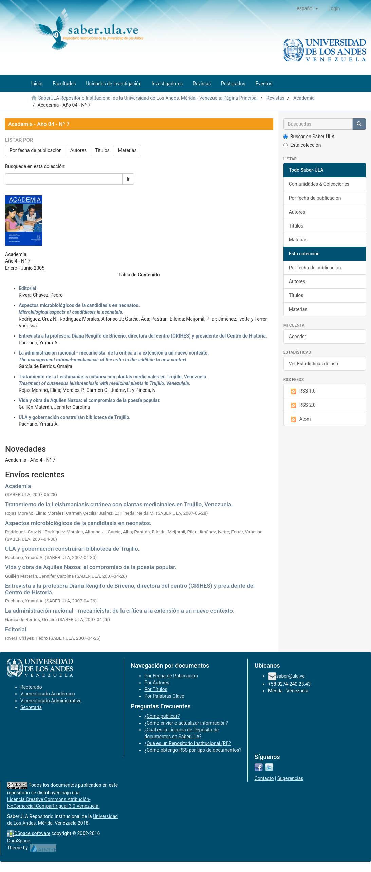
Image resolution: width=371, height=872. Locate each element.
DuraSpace (18, 840)
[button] (307, 8)
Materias (127, 150)
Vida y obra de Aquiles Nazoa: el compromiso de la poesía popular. (91, 567)
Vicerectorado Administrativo (51, 700)
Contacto (264, 778)
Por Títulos (155, 689)
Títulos (102, 150)
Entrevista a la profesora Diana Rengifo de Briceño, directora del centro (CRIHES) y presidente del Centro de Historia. (130, 589)
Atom (300, 419)
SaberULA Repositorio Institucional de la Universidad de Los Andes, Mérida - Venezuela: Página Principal (147, 98)
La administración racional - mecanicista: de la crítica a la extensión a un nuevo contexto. (120, 610)
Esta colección (302, 145)
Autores (78, 150)
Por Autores (156, 682)
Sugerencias (290, 778)
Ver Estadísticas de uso (313, 363)
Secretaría (31, 707)
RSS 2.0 (302, 405)
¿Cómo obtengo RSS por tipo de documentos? (192, 750)
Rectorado (31, 687)
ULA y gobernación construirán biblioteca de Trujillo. (72, 548)
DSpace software (32, 833)
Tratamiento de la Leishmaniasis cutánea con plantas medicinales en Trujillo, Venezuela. (119, 504)
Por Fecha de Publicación (171, 675)
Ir (128, 179)
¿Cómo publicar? (162, 716)
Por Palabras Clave (164, 696)
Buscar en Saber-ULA (309, 136)
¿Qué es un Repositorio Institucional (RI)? (187, 743)
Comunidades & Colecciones (319, 184)
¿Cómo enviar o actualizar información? (186, 723)
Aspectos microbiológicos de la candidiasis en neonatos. (78, 523)
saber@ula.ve (290, 675)
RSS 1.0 (302, 391)
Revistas (275, 98)
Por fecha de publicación (36, 150)
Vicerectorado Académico (47, 693)
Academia (304, 98)
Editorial (15, 629)
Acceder (297, 336)
